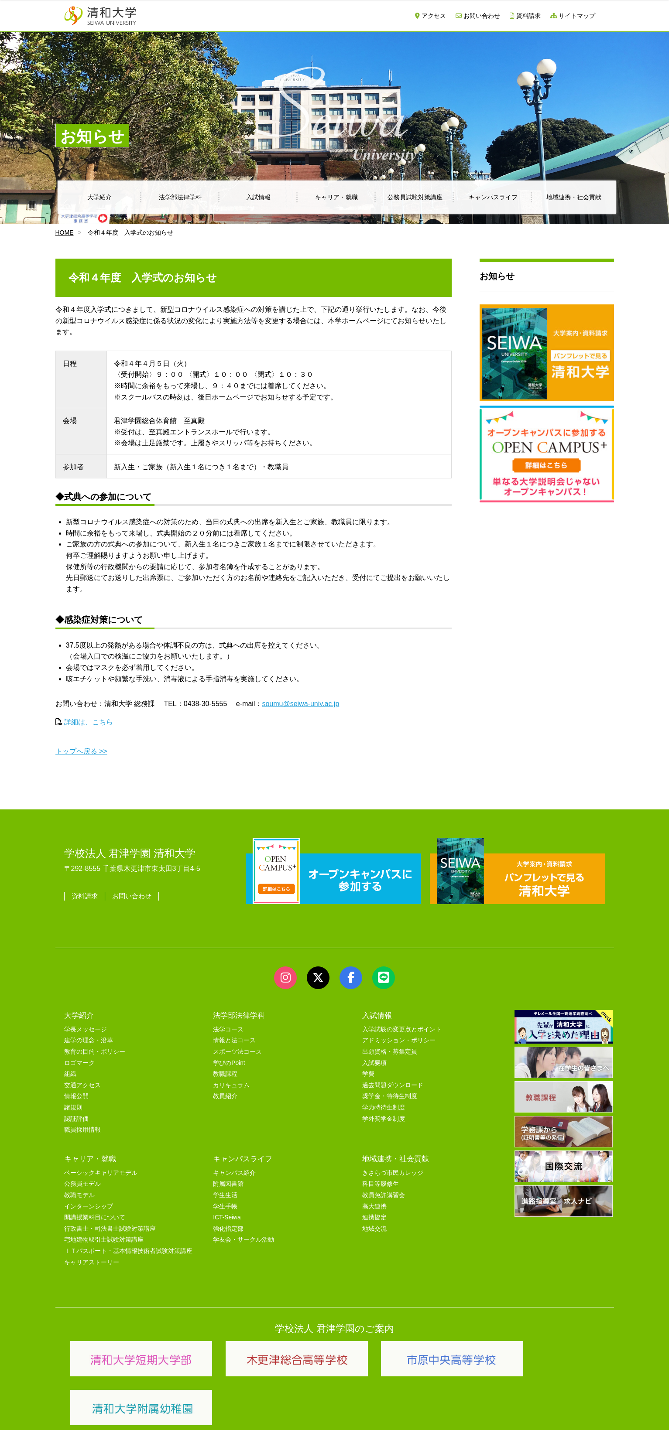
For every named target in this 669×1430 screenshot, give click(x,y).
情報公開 (76, 1096)
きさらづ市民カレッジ (392, 1173)
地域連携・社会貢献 (573, 197)
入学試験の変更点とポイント (402, 1029)
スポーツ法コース (237, 1051)
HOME (64, 232)
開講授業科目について (94, 1217)
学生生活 (225, 1195)
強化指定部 (228, 1228)
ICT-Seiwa (226, 1217)
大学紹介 (99, 197)
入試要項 (374, 1063)
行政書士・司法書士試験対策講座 (110, 1228)
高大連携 (374, 1206)
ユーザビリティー (182, 1413)
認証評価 (76, 1119)
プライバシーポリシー (317, 1413)
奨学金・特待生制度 (389, 1096)
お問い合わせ (478, 15)
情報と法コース (234, 1040)
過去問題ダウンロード (392, 1085)
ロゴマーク (79, 1063)
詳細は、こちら (88, 722)
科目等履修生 (380, 1184)
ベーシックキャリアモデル (100, 1173)
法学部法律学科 (180, 197)
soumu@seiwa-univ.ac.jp (300, 703)
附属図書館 (228, 1184)
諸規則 (73, 1107)
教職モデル (79, 1195)
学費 (368, 1074)
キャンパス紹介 (234, 1173)
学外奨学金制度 (383, 1119)
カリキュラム (231, 1085)
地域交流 (374, 1228)
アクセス (430, 15)
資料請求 (525, 15)
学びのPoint (229, 1063)
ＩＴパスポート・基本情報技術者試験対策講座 (128, 1251)
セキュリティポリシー (247, 1413)
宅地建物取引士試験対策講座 (104, 1239)
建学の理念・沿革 (88, 1040)
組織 (70, 1074)
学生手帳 (225, 1206)
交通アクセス (82, 1085)
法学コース (228, 1029)
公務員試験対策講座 (415, 197)
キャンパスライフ (493, 197)
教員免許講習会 (383, 1195)
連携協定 (374, 1217)
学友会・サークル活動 (243, 1239)
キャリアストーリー (91, 1262)
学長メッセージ (85, 1029)
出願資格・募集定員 (389, 1051)
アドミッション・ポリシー (399, 1040)
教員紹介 (225, 1096)
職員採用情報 (82, 1129)
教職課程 (225, 1074)
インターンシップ (88, 1206)
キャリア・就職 (336, 197)
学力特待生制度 (383, 1107)
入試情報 (258, 197)
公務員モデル (82, 1184)
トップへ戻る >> (81, 751)
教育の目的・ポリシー (94, 1051)
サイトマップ (573, 15)
